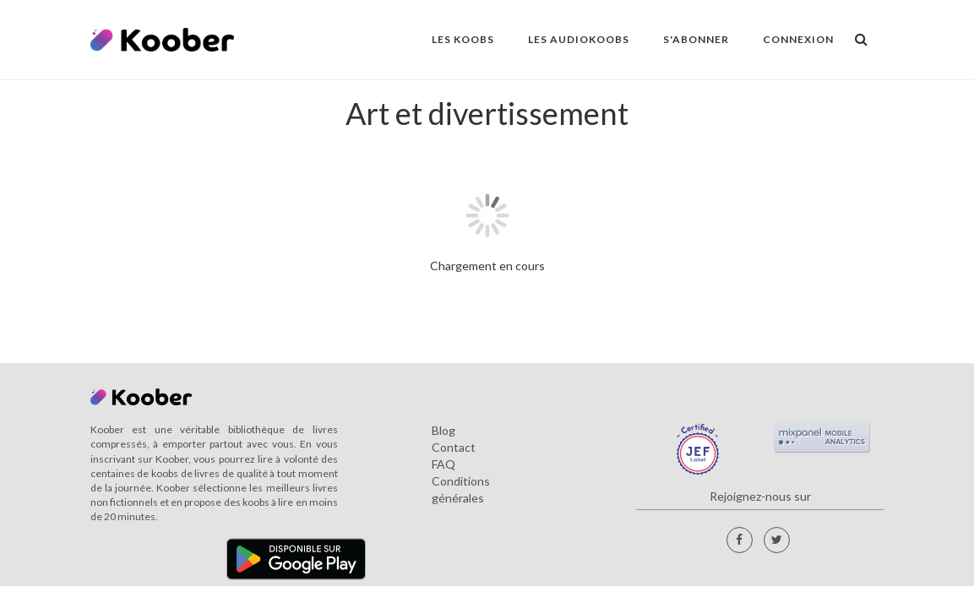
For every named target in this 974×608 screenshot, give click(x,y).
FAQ (443, 464)
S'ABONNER (696, 39)
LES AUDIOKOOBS (578, 39)
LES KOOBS (463, 39)
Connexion (798, 39)
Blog (443, 430)
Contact (454, 447)
